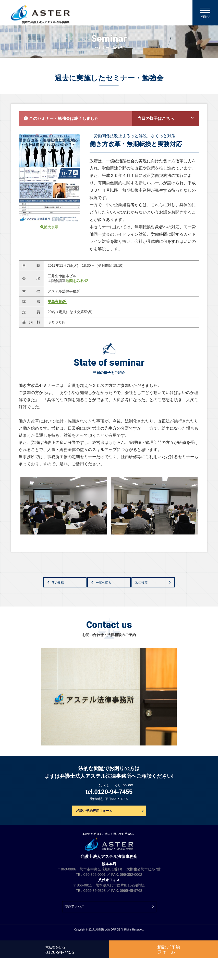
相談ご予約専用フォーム (94, 811)
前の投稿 (58, 582)
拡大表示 (49, 227)
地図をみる (77, 281)
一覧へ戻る (103, 582)
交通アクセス (74, 906)
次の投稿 (141, 582)
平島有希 (57, 301)
